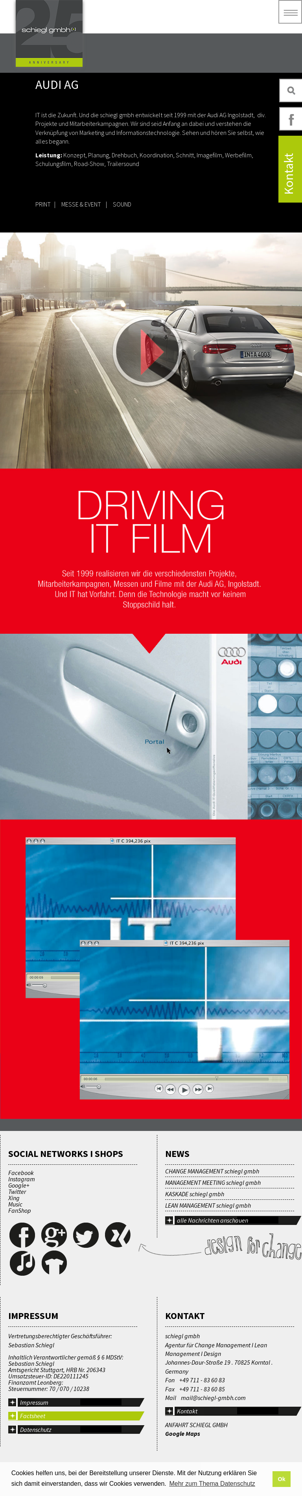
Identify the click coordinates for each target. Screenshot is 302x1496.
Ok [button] (281, 1479)
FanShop (19, 1210)
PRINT (43, 204)
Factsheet (32, 1416)
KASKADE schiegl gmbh (194, 1194)
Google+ (18, 1185)
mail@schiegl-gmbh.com (213, 1398)
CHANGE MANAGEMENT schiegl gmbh (212, 1171)
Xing (14, 1198)
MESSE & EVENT (81, 204)
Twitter (17, 1191)
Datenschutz (36, 1429)
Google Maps (182, 1433)
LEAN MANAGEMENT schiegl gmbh (208, 1205)
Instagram (21, 1179)
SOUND (122, 204)
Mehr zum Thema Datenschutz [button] (212, 1483)
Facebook (21, 1173)
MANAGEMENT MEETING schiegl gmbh (213, 1182)
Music (15, 1204)
